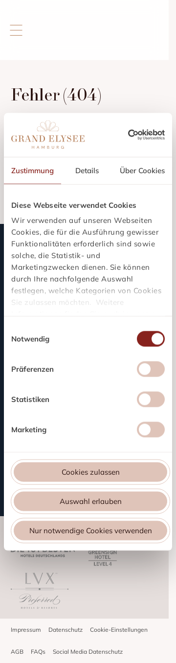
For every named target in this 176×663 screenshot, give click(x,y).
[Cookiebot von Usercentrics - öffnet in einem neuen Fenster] (146, 134)
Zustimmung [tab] (32, 170)
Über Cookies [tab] (142, 170)
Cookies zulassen (91, 471)
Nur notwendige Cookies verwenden (90, 530)
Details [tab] (87, 170)
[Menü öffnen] (23, 30)
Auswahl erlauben (91, 500)
